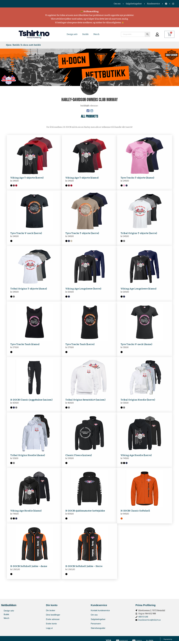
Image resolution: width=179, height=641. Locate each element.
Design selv (72, 34)
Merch (96, 34)
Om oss (117, 3)
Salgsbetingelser (134, 3)
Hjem (8, 45)
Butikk (85, 34)
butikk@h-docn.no (89, 105)
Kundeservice (153, 3)
